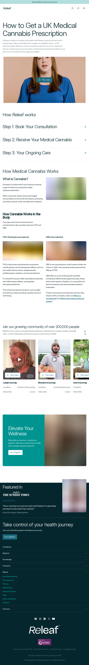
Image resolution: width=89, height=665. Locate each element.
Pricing (5, 584)
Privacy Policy (28, 649)
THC (55, 2)
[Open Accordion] (44, 126)
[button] (78, 8)
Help (5, 595)
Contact (6, 602)
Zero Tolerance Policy (41, 649)
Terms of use (17, 649)
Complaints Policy (56, 649)
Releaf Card (7, 588)
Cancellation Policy (69, 649)
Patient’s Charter (9, 591)
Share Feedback (9, 599)
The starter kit (8, 580)
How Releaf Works (10, 576)
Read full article (9, 500)
